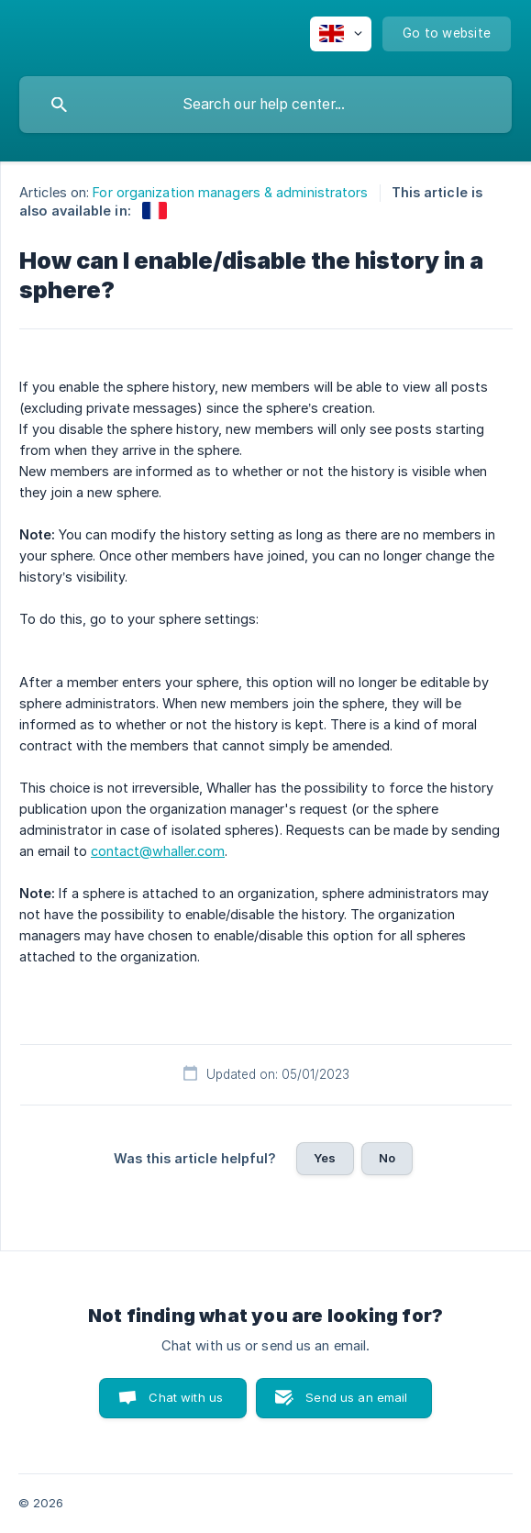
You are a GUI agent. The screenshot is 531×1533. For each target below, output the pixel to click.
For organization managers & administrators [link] (230, 192)
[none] (340, 34)
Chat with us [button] (186, 1397)
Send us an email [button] (356, 1397)
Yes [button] (325, 1157)
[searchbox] (265, 104)
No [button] (387, 1157)
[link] (154, 210)
